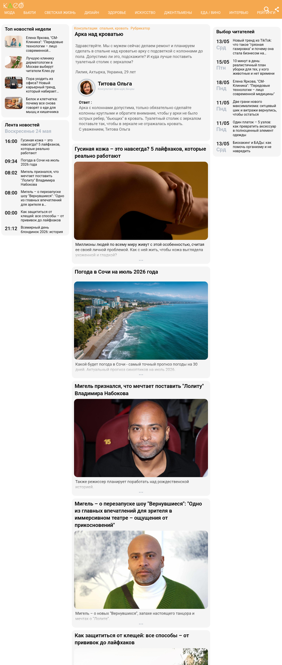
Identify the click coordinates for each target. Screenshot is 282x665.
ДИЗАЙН (91, 13)
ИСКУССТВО (145, 13)
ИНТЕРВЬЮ (238, 13)
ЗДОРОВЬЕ (117, 13)
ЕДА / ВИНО (211, 13)
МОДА (9, 13)
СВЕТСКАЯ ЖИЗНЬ (60, 13)
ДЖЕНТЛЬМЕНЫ (178, 13)
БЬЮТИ (30, 13)
